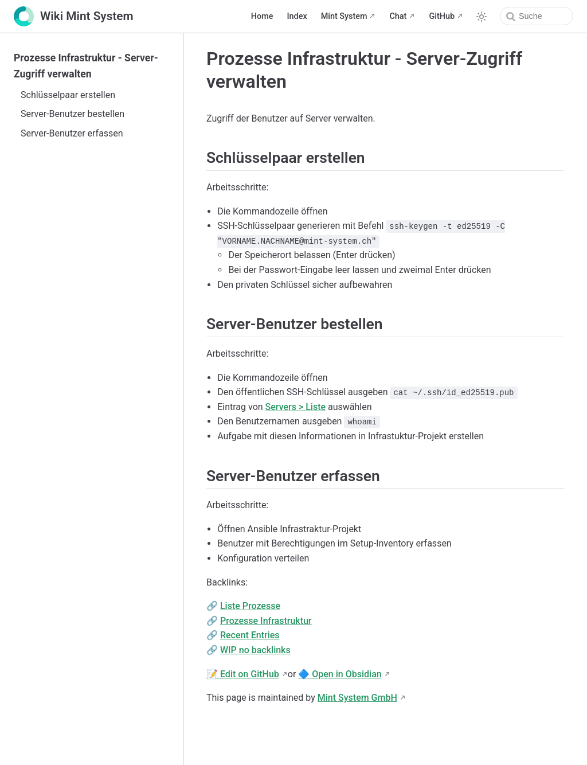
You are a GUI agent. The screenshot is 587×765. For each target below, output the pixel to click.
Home (262, 16)
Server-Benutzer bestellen (72, 113)
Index (297, 16)
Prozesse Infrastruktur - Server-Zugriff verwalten (86, 66)
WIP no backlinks (255, 650)
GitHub (442, 16)
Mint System (344, 16)
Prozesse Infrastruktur (266, 620)
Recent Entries (250, 635)
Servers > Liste (295, 406)
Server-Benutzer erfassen (72, 133)
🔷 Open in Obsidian (339, 674)
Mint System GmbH (357, 697)
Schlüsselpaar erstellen (68, 94)
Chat (397, 16)
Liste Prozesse (250, 605)
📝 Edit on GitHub (242, 674)
